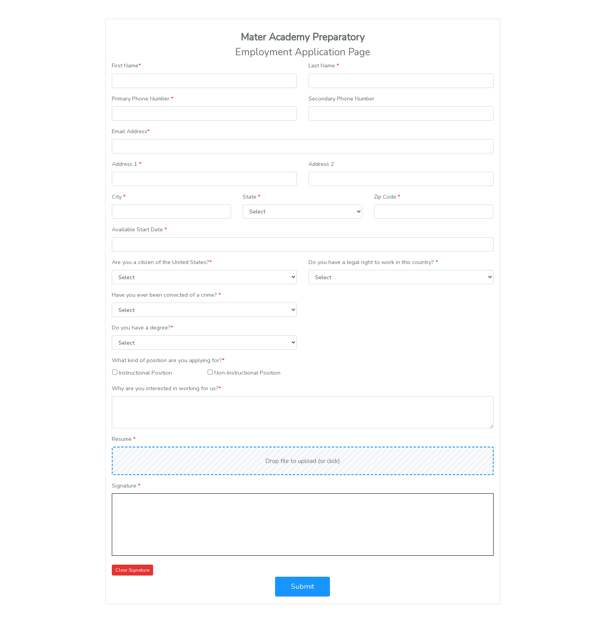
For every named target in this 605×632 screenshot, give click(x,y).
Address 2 (321, 164)
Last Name (324, 65)
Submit (302, 586)
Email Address (131, 131)
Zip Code (387, 197)
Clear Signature (132, 570)
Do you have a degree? (142, 327)
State (251, 197)
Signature (126, 485)
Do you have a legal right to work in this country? (373, 262)
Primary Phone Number (142, 98)
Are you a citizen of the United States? (162, 262)
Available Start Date (139, 229)
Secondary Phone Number (341, 98)
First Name (126, 65)
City (118, 197)
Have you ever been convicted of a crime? (166, 295)
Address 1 (126, 164)
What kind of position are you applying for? (168, 360)
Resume (124, 439)
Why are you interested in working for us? (166, 388)
